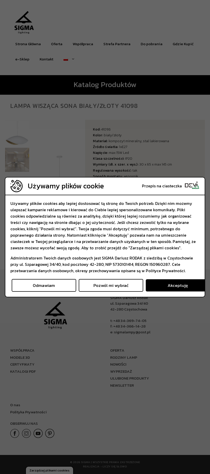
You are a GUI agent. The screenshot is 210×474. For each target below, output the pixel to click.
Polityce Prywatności (165, 271)
